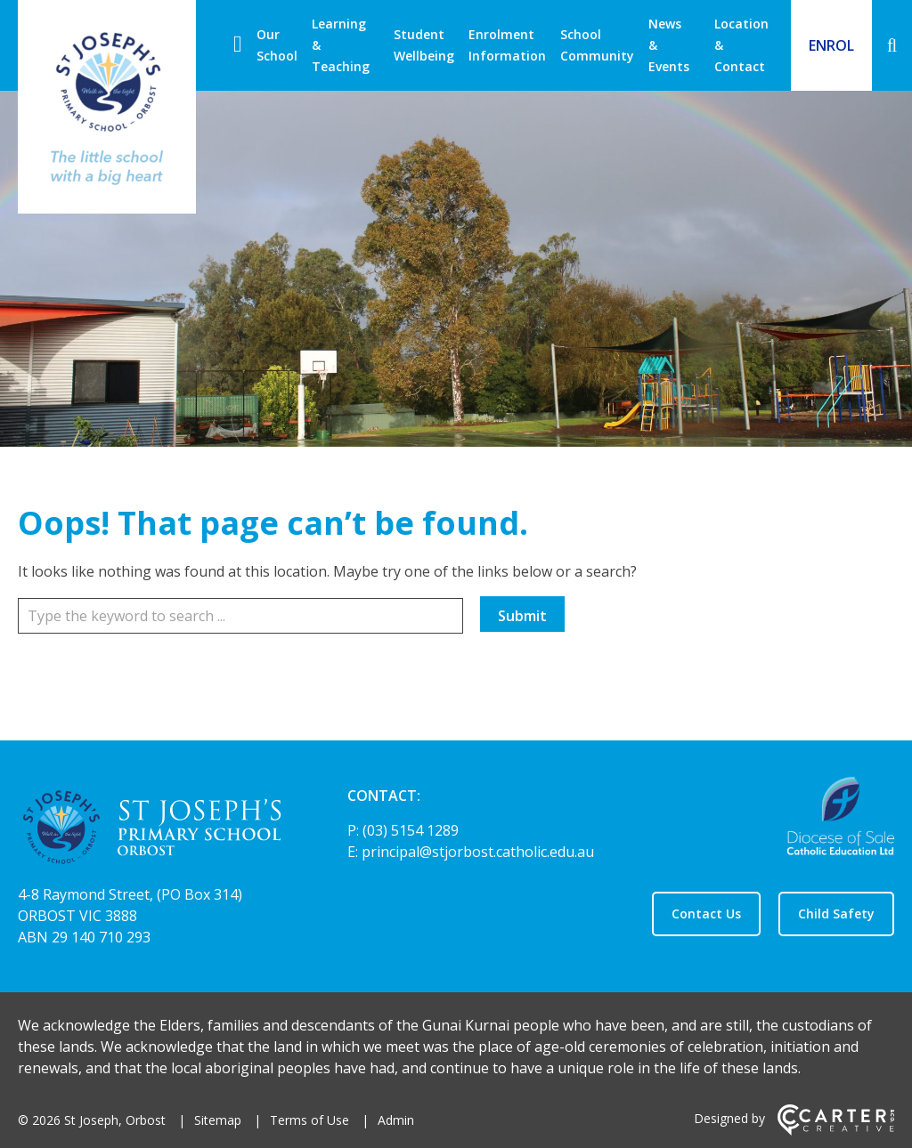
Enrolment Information (507, 45)
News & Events (668, 45)
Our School (276, 45)
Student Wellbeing (424, 45)
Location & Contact (741, 45)
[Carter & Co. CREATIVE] (836, 1130)
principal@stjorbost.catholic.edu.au (478, 851)
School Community (597, 45)
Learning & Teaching (341, 45)
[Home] (151, 830)
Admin (396, 1120)
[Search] (892, 45)
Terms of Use (309, 1120)
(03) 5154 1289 (410, 830)
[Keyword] (240, 616)
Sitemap (217, 1120)
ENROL (831, 45)
